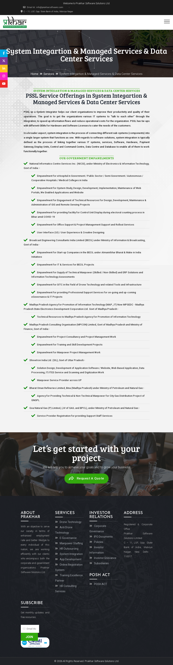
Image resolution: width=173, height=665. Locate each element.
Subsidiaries (101, 563)
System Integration (71, 553)
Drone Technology (70, 522)
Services (48, 74)
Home (34, 74)
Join (29, 637)
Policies (98, 542)
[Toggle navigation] (167, 21)
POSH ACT (100, 584)
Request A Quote (86, 478)
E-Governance (68, 538)
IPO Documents (103, 536)
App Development (70, 559)
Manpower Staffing (71, 543)
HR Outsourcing (69, 548)
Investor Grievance (105, 557)
